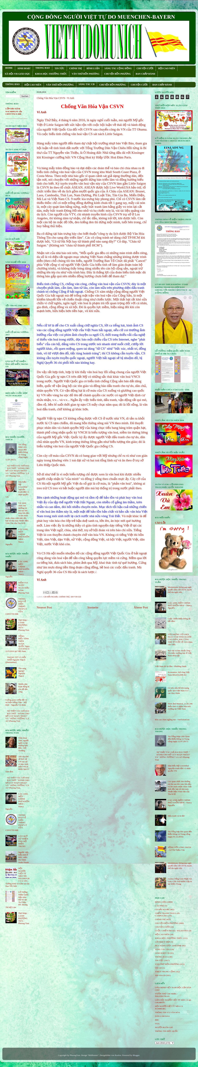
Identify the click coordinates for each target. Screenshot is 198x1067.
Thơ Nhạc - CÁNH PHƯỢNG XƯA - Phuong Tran (23, 625)
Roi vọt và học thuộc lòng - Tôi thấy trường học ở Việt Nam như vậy (180, 653)
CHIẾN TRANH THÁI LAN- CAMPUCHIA (167, 914)
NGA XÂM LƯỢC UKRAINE (168, 945)
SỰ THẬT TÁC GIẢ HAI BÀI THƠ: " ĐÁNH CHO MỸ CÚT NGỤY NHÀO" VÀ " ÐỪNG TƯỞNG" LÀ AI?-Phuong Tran (17, 470)
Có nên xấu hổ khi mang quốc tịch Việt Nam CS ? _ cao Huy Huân (179, 690)
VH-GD (158, 968)
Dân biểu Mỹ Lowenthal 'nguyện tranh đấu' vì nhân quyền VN (179, 768)
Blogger (136, 1055)
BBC (157, 1020)
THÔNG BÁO (12, 84)
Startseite (92, 607)
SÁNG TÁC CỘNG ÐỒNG (118, 68)
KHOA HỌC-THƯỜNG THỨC (51, 74)
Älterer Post (141, 607)
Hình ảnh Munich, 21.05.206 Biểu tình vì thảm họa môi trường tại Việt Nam (180, 706)
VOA (157, 1023)
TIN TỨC (59, 68)
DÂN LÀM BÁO (162, 1016)
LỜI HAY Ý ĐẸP (162, 942)
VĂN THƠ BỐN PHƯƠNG (85, 74)
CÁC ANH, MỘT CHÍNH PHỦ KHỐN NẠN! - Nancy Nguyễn (180, 605)
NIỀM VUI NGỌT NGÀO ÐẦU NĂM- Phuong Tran (23, 587)
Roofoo (118, 1055)
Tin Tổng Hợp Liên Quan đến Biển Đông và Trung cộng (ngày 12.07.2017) (179, 739)
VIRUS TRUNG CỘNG (165, 971)
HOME (9, 68)
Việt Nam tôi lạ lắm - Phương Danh (170, 666)
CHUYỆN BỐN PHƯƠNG (117, 74)
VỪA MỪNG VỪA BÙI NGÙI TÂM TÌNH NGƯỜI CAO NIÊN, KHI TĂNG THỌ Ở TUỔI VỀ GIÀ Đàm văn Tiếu (180, 639)
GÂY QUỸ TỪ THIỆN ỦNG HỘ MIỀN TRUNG (23, 841)
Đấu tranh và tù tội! (176, 816)
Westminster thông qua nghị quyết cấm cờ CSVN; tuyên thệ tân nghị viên (180, 589)
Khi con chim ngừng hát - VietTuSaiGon (172, 719)
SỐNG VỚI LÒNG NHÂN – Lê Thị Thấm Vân (179, 848)
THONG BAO (42, 68)
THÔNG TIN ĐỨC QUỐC (166, 1031)
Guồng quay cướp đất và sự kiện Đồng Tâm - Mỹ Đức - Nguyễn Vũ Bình (16, 702)
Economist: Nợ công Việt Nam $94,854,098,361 (179, 673)
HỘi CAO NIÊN (162, 934)
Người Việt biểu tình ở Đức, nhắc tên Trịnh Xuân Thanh (23, 857)
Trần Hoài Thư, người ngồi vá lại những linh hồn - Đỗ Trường (23, 744)
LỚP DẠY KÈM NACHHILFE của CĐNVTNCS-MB (13, 111)
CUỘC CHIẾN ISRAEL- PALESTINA (171, 930)
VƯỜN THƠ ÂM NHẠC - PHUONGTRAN (166, 995)
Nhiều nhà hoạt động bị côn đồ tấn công (23, 688)
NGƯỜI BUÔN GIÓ (164, 1027)
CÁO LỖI (160, 523)
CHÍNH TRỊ (75, 68)
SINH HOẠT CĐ (162, 953)
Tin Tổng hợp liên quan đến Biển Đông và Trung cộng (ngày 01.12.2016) (180, 834)
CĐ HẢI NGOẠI (50, 596)
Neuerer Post (44, 607)
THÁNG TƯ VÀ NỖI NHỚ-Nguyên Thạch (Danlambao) (15, 659)
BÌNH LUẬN (93, 68)
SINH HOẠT (24, 68)
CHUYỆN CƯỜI (145, 68)
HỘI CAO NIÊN (166, 68)
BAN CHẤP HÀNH (145, 74)
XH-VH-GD (75, 596)
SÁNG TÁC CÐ (86, 84)
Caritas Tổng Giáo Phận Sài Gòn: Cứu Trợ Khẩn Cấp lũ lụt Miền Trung (180, 881)
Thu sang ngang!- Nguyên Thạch (22, 672)
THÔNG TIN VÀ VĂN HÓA (167, 1012)
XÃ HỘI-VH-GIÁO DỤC (17, 74)
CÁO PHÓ (159, 906)
